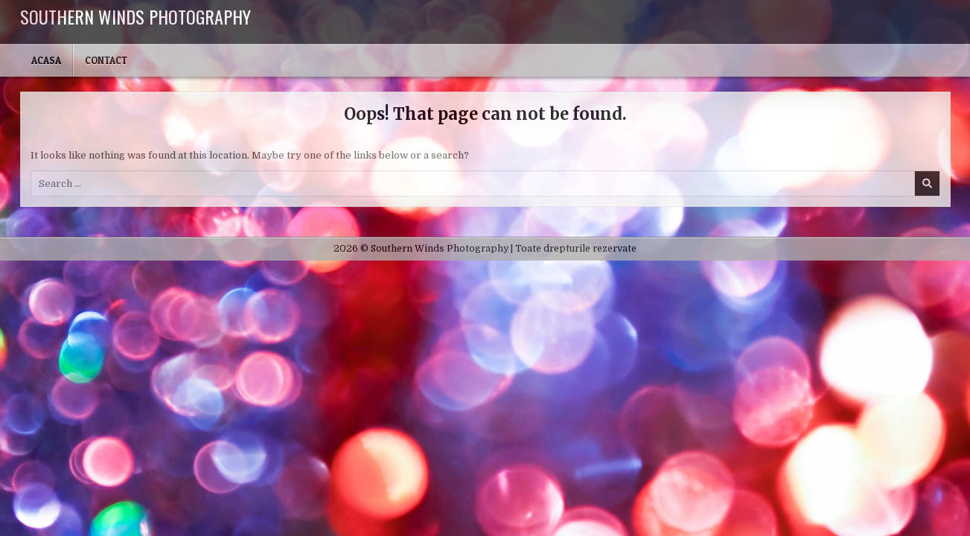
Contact (106, 60)
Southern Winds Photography (135, 16)
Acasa (46, 60)
